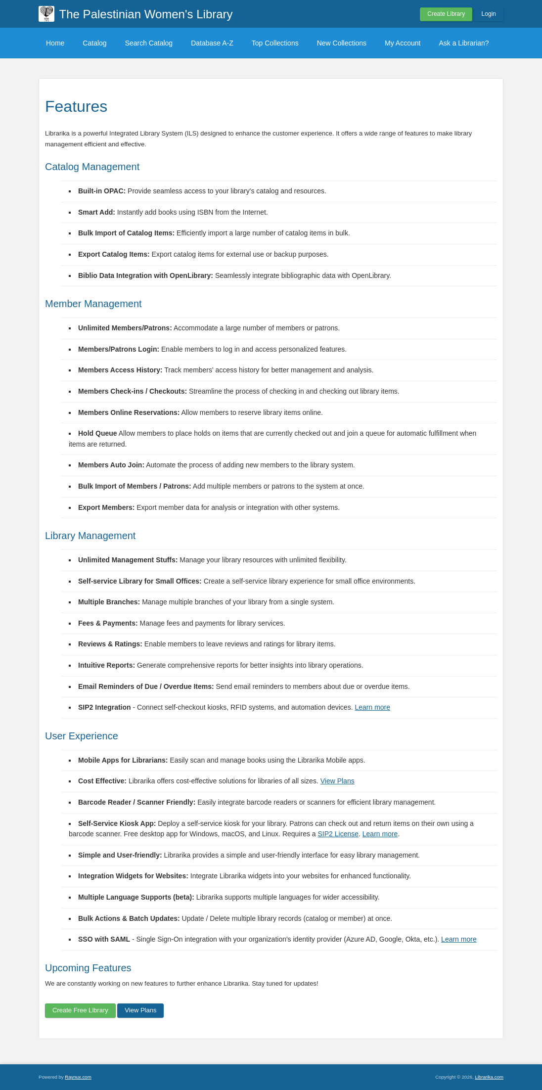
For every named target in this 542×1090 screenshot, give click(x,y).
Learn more (372, 707)
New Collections (341, 43)
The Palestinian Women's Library (146, 14)
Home (55, 43)
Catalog (94, 43)
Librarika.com (489, 1077)
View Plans (337, 781)
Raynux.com (78, 1077)
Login (489, 13)
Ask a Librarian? (464, 43)
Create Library (446, 13)
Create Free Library (80, 1010)
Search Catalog (149, 43)
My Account (402, 43)
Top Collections (275, 43)
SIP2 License (338, 834)
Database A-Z (212, 43)
